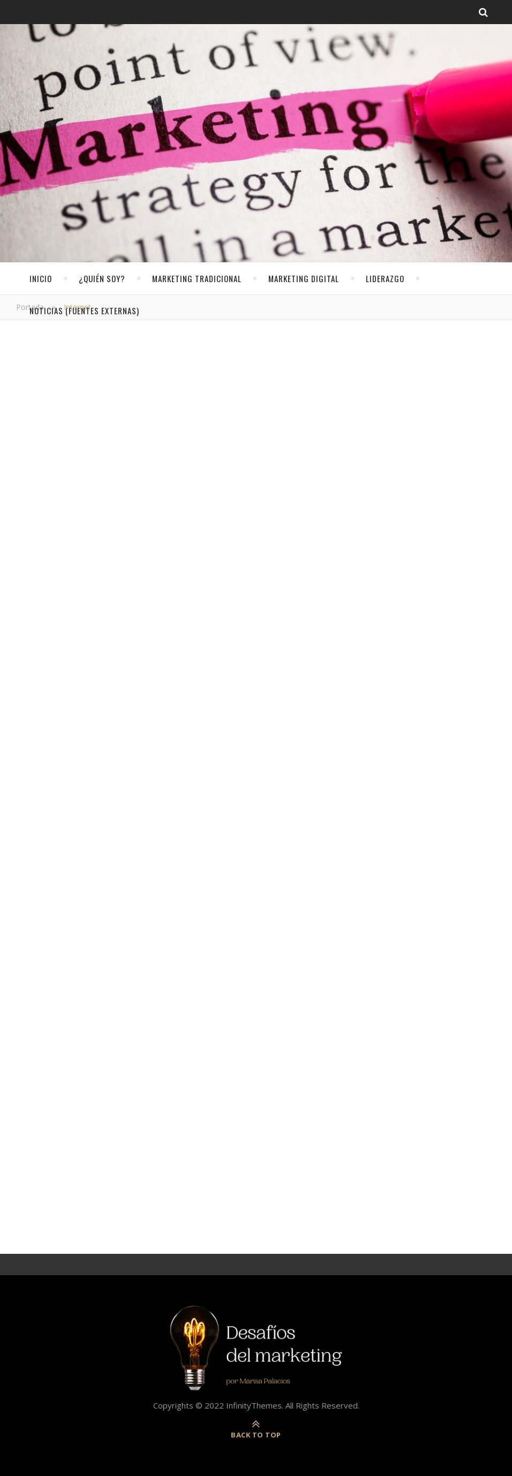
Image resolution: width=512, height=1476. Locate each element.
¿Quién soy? (102, 278)
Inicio (40, 278)
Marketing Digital (303, 278)
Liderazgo (385, 278)
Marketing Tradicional (197, 278)
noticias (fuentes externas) (84, 310)
